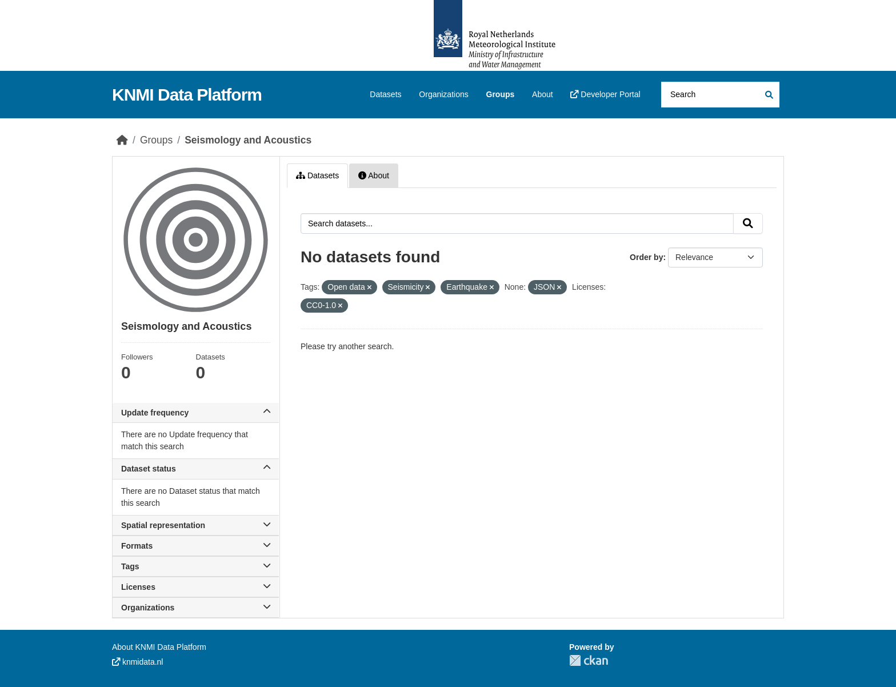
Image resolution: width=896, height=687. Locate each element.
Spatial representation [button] (195, 525)
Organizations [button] (195, 607)
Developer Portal (605, 94)
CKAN (588, 660)
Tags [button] (195, 566)
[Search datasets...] (720, 94)
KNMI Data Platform (187, 94)
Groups (500, 94)
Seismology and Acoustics (248, 140)
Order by (646, 257)
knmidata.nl (137, 661)
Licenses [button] (195, 587)
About (542, 94)
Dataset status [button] (195, 469)
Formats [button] (195, 546)
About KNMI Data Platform (159, 647)
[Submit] (768, 95)
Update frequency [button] (195, 413)
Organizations (443, 94)
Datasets (385, 94)
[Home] (122, 140)
